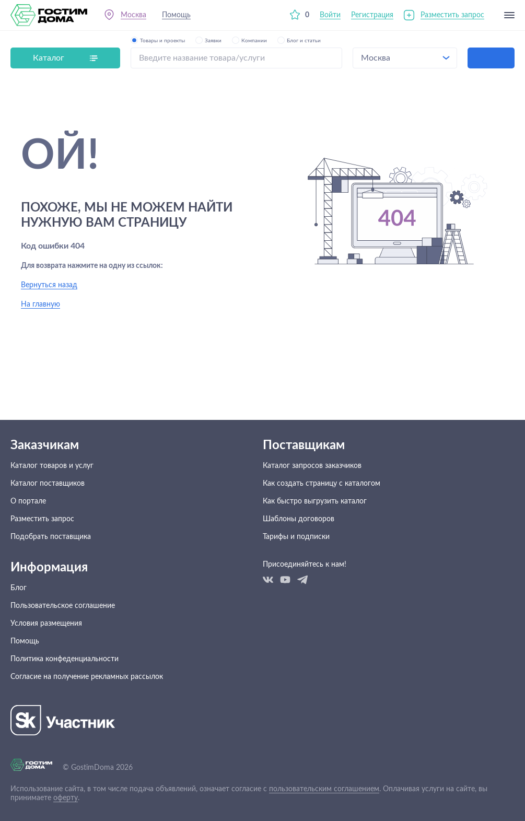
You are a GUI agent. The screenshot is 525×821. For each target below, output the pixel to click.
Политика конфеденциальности (64, 659)
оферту (65, 798)
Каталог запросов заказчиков (312, 466)
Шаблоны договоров (298, 519)
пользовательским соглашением (324, 789)
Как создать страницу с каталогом (321, 483)
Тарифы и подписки (296, 537)
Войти (330, 15)
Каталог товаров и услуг (52, 466)
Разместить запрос (452, 15)
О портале (28, 501)
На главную (40, 304)
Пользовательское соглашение (62, 605)
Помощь (176, 15)
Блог (18, 588)
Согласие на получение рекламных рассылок (86, 677)
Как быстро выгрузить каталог (315, 501)
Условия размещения (46, 623)
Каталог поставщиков (47, 483)
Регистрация (372, 15)
